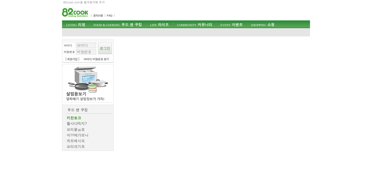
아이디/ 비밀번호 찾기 (96, 59)
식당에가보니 (77, 135)
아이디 (68, 45)
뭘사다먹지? (77, 123)
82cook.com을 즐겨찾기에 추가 (84, 2)
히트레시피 (76, 140)
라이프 (159, 24)
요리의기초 (76, 146)
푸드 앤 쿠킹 (118, 24)
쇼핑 (262, 24)
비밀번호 (69, 52)
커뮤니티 (194, 24)
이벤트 (231, 24)
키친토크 (74, 117)
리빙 (75, 24)
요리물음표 (76, 129)
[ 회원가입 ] (72, 59)
